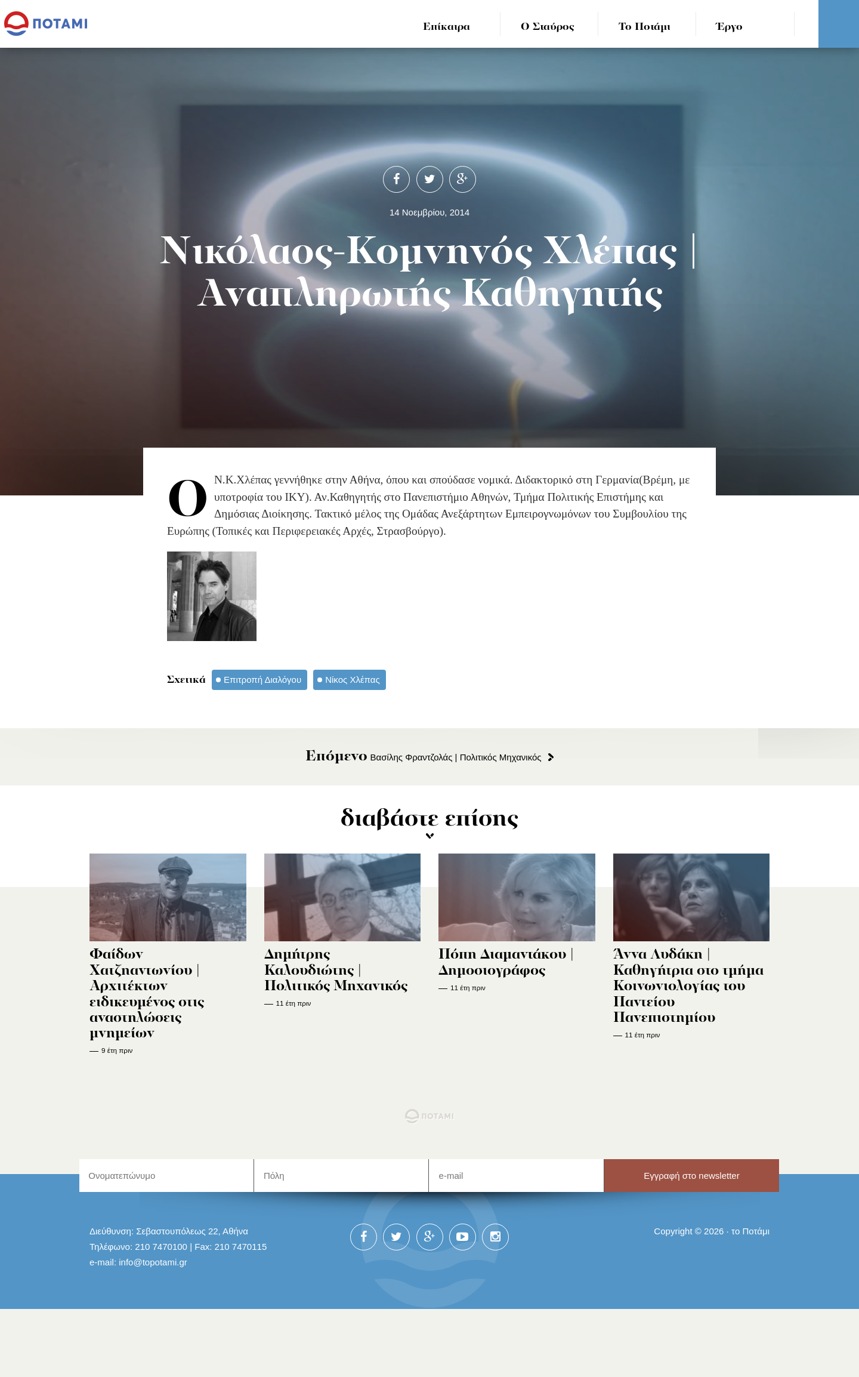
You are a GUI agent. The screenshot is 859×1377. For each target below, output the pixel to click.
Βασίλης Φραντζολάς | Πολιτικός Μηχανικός (423, 757)
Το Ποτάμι (644, 27)
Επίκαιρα (446, 27)
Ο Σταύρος (547, 27)
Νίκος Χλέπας (352, 679)
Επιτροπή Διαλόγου (262, 679)
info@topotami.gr (153, 1262)
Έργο (730, 27)
